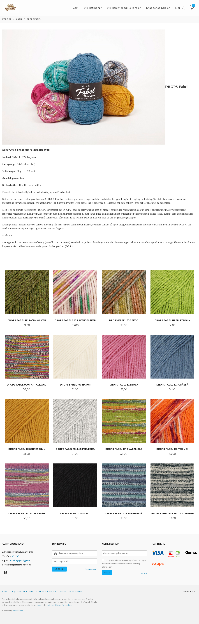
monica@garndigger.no (20, 560)
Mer (177, 7)
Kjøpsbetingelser (22, 591)
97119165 (15, 556)
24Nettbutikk (18, 610)
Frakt (5, 591)
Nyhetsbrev (75, 591)
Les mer (144, 573)
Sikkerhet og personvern (51, 591)
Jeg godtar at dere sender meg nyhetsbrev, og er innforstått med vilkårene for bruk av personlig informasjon (124, 563)
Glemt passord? (91, 569)
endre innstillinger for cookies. (59, 605)
